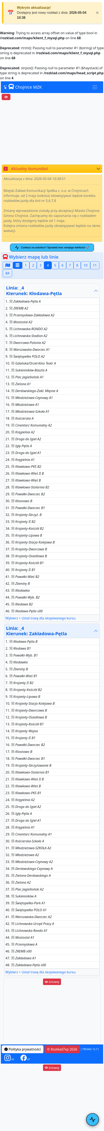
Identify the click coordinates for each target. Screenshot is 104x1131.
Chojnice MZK (22, 87)
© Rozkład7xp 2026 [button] (62, 1049)
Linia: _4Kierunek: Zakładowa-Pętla (36, 631)
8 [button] (77, 265)
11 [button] (95, 265)
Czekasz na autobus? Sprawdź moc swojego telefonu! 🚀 (52, 247)
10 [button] (85, 265)
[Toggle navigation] (95, 87)
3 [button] (40, 265)
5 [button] (55, 265)
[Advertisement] (52, 132)
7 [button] (70, 265)
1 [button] (26, 265)
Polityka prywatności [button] (22, 1049)
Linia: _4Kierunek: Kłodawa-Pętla (34, 290)
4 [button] (48, 265)
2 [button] (33, 265)
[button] (9, 1058)
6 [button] (62, 265)
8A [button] (7, 273)
